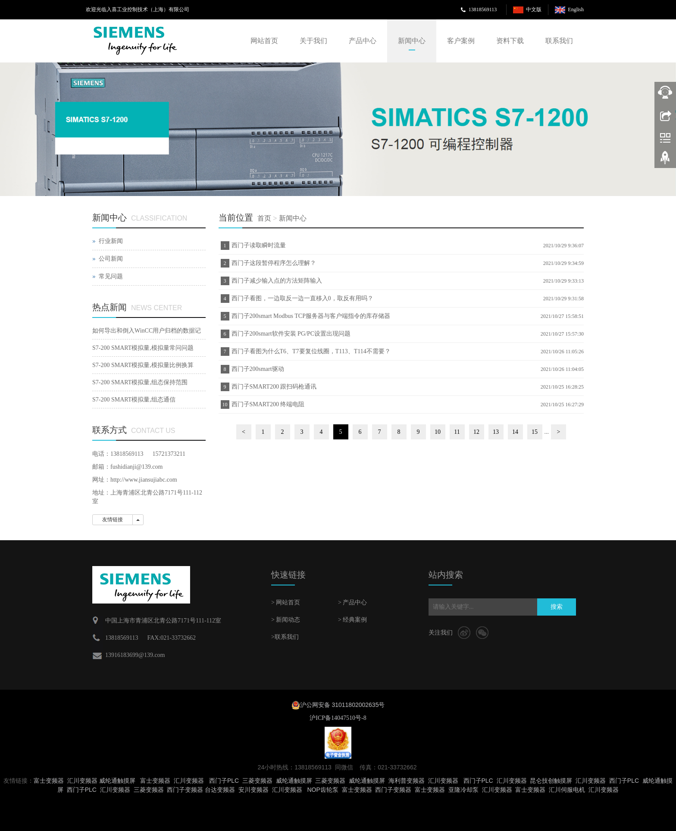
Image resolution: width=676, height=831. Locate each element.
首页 (264, 218)
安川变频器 (253, 789)
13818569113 (483, 9)
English (576, 9)
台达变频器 (220, 789)
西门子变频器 (185, 789)
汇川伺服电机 (567, 789)
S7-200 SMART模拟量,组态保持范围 (140, 382)
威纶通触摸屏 (117, 780)
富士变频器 (49, 780)
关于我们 (313, 40)
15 (535, 432)
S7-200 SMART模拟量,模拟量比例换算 (143, 365)
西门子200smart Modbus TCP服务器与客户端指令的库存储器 (311, 316)
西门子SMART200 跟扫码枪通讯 (274, 386)
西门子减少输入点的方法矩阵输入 (277, 280)
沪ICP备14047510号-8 (338, 718)
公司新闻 (111, 258)
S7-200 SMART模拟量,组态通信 (133, 399)
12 (476, 432)
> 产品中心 (352, 602)
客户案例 (461, 40)
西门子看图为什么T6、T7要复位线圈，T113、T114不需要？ (311, 351)
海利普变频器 (406, 780)
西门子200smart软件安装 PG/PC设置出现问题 (291, 333)
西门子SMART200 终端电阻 (268, 404)
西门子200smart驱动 (258, 369)
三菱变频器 (257, 780)
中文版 (533, 9)
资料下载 (510, 40)
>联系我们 (285, 637)
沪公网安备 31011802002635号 (342, 704)
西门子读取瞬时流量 (259, 245)
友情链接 (112, 520)
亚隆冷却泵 (463, 789)
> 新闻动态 (285, 619)
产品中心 (362, 40)
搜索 (557, 607)
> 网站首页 (285, 602)
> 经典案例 (352, 619)
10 (438, 432)
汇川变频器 (82, 780)
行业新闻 (111, 241)
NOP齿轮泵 (322, 789)
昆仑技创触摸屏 (551, 780)
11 (457, 432)
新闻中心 (412, 40)
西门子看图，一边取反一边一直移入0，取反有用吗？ (302, 298)
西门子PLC (224, 780)
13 (496, 432)
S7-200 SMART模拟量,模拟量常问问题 (143, 348)
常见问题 (111, 276)
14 (515, 432)
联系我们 (559, 40)
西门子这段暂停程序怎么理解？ (274, 263)
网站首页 (264, 40)
